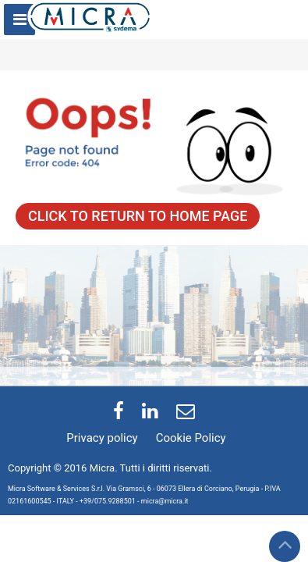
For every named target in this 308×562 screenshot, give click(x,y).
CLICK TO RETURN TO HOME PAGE (137, 216)
